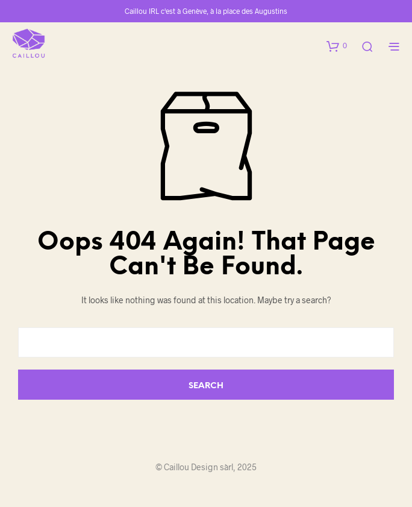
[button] (336, 46)
